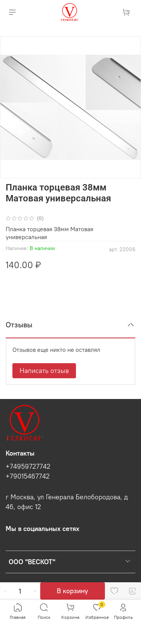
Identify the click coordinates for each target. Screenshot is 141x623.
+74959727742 (28, 466)
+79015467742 (28, 476)
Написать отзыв (44, 370)
